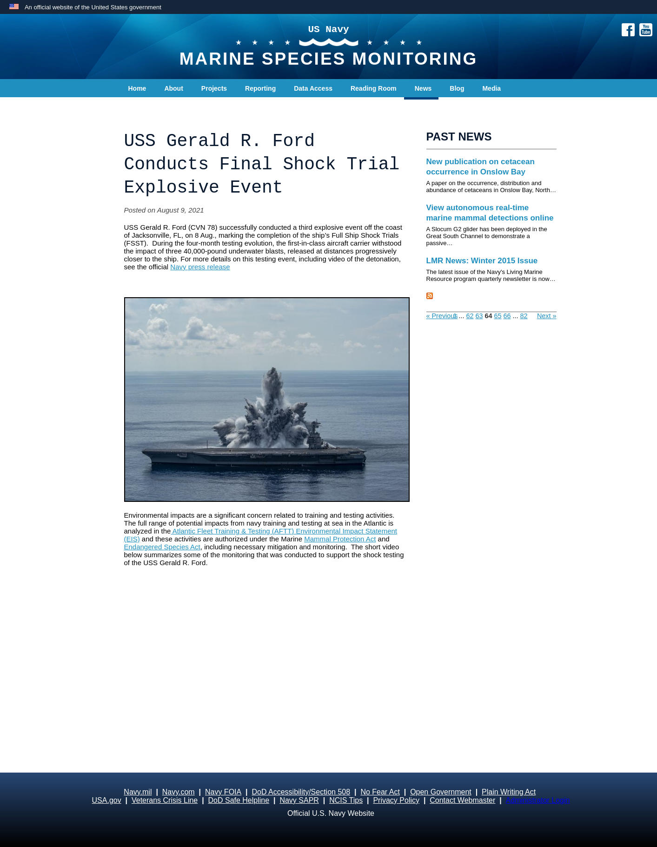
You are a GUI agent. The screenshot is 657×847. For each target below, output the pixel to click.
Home (137, 88)
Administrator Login (538, 800)
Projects (214, 88)
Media (491, 88)
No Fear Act (379, 792)
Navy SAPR (299, 800)
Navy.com (178, 792)
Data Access (313, 88)
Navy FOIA (223, 792)
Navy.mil (138, 792)
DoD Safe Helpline (239, 800)
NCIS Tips (346, 800)
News (423, 88)
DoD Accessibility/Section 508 (301, 792)
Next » (547, 316)
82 (524, 316)
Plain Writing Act (509, 792)
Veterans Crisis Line (165, 800)
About (173, 88)
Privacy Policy (396, 800)
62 (469, 316)
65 (498, 316)
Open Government (440, 792)
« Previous (442, 316)
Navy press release (200, 267)
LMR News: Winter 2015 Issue (482, 260)
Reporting (260, 88)
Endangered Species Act (162, 547)
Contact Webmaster (462, 800)
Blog (457, 88)
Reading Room (374, 88)
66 (507, 316)
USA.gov (106, 800)
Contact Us (145, 107)
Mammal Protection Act (340, 539)
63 (479, 316)
